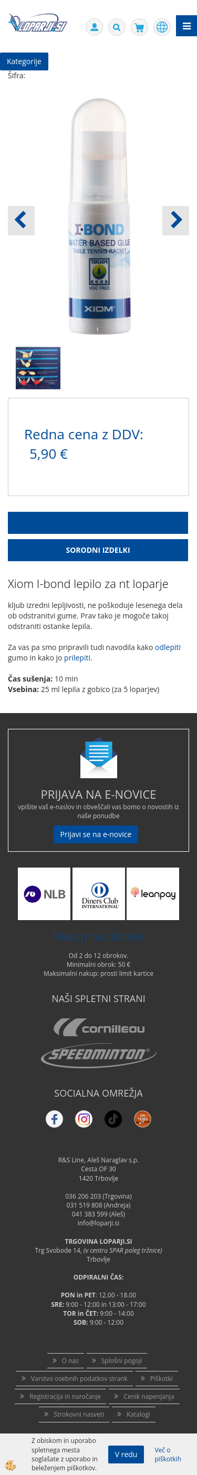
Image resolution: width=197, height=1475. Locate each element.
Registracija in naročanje (65, 1396)
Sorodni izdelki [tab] (98, 550)
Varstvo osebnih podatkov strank (79, 1378)
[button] (175, 220)
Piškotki (161, 1378)
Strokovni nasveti (79, 1414)
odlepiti (168, 647)
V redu (126, 1454)
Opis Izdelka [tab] (98, 523)
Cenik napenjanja (148, 1396)
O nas (70, 1360)
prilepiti (77, 658)
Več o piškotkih (167, 1454)
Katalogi (138, 1414)
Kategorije (24, 61)
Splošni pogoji (121, 1360)
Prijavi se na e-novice (96, 834)
